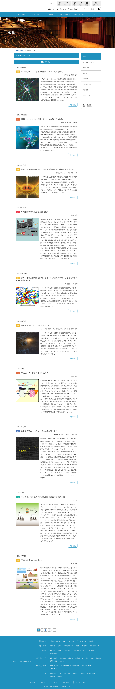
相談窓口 (98, 658)
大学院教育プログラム (79, 650)
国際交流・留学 (79, 14)
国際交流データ (54, 668)
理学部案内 (21, 14)
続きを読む (73, 105)
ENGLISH (52, 3)
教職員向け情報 (86, 666)
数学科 (77, 646)
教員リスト (71, 641)
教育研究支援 (53, 661)
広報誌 (85, 73)
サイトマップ (80, 9)
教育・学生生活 (65, 14)
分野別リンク (46, 62)
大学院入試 (67, 650)
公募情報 (85, 90)
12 (55, 630)
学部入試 (52, 650)
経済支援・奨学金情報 (81, 658)
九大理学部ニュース (88, 62)
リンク (71, 9)
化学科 (59, 646)
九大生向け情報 (54, 666)
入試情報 (50, 14)
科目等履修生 (53, 653)
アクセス (51, 9)
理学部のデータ (81, 641)
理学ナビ (86, 95)
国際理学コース (94, 646)
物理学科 (52, 646)
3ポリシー (63, 661)
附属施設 (91, 641)
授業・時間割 (53, 658)
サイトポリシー (80, 682)
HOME (18, 50)
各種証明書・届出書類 (66, 658)
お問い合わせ (61, 9)
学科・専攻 (35, 14)
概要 (64, 641)
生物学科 (84, 646)
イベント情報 (87, 84)
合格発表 (91, 650)
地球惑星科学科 (68, 646)
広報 (93, 14)
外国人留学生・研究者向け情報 (70, 666)
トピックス (86, 68)
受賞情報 (85, 79)
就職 (92, 658)
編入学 (59, 650)
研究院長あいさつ (55, 641)
